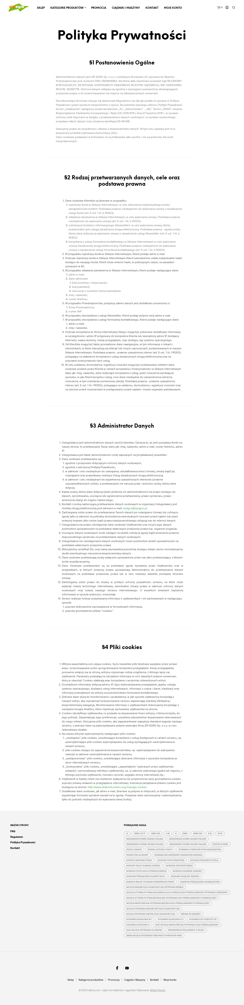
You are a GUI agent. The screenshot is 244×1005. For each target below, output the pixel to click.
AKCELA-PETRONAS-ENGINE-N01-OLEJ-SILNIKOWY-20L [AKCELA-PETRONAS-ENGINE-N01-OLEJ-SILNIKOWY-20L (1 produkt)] (153, 908)
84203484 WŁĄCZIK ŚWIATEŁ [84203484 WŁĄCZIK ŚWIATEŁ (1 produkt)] (185, 876)
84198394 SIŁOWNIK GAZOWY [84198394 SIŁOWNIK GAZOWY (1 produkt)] (187, 871)
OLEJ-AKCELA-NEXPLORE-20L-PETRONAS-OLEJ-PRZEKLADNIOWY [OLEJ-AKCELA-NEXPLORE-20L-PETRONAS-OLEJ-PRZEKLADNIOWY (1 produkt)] (187, 924)
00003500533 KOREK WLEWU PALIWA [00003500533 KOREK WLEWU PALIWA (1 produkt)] (145, 844)
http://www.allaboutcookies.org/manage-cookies (117, 787)
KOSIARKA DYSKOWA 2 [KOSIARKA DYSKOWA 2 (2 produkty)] (137, 924)
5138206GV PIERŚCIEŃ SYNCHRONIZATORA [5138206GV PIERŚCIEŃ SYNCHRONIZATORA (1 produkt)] (200, 849)
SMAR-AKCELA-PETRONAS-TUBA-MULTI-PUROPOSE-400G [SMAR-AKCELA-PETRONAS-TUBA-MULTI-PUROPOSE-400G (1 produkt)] (154, 935)
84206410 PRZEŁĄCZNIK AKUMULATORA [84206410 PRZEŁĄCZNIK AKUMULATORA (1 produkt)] (200, 882)
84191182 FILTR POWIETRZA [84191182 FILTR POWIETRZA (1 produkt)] (171, 860)
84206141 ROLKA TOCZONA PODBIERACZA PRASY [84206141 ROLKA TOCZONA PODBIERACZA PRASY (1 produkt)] (150, 882)
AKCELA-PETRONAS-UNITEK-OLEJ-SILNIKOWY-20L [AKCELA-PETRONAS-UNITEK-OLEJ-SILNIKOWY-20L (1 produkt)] (150, 914)
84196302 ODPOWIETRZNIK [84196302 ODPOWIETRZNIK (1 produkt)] (179, 865)
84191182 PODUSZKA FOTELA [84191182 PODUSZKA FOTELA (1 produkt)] (204, 860)
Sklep (41, 8)
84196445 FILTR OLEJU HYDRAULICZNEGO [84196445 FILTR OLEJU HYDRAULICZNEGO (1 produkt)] (146, 871)
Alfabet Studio (157, 990)
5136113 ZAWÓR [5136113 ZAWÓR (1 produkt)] (134, 849)
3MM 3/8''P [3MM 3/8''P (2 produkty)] (139, 833)
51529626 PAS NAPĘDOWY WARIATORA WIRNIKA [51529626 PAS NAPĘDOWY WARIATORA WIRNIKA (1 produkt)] (178, 855)
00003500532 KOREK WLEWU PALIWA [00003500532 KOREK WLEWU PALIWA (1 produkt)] (187, 839)
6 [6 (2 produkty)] (176, 833)
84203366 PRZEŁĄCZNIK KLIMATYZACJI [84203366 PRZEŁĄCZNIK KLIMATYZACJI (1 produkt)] (145, 876)
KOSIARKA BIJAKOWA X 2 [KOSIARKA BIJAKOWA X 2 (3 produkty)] (170, 919)
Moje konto (173, 8)
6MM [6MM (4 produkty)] (184, 833)
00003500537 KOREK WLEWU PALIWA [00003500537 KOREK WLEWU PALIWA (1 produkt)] (188, 844)
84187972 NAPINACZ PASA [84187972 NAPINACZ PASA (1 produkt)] (139, 860)
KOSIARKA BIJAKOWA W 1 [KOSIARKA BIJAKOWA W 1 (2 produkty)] (139, 919)
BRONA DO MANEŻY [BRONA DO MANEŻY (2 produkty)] (191, 914)
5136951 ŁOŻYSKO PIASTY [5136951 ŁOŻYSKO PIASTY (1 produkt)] (160, 849)
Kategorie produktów (66, 8)
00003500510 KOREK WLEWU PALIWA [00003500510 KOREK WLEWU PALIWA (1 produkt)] (144, 839)
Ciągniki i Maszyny (126, 8)
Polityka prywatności (22, 842)
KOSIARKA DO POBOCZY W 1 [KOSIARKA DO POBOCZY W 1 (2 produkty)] (203, 919)
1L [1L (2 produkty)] (127, 833)
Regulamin (16, 836)
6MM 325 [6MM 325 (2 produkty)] (197, 833)
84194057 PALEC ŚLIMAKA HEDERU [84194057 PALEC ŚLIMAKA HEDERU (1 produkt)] (143, 865)
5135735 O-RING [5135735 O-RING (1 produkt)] (220, 844)
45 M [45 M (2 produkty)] (219, 833)
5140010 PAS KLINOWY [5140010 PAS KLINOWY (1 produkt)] (137, 855)
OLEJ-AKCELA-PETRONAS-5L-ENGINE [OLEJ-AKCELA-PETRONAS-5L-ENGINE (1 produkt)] (144, 930)
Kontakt (152, 8)
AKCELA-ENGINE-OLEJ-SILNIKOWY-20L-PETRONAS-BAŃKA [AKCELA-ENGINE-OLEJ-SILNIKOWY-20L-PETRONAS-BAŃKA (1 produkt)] (154, 887)
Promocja (98, 8)
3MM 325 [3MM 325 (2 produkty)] (155, 833)
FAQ (12, 831)
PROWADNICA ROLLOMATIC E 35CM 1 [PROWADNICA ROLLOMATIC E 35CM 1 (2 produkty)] (186, 930)
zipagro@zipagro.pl (135, 508)
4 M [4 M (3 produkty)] (168, 833)
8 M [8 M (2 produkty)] (210, 833)
